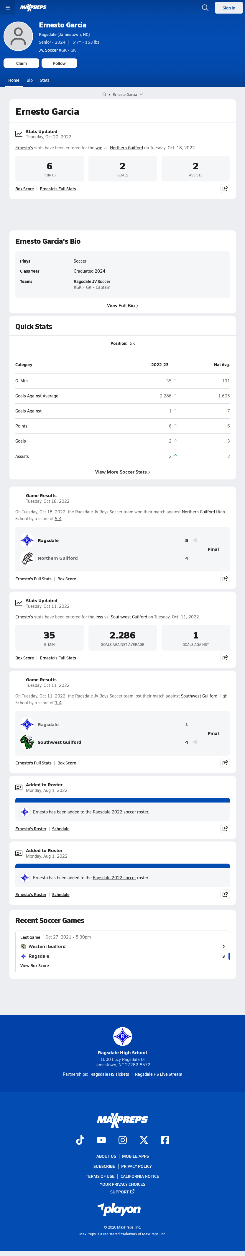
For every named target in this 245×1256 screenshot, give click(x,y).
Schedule (61, 828)
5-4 (58, 518)
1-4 (58, 702)
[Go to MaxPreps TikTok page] (80, 1140)
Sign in (229, 8)
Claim (21, 63)
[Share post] (225, 188)
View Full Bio (122, 305)
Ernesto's (24, 147)
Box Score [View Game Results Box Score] (66, 579)
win (99, 147)
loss (99, 617)
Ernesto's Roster (30, 828)
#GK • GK (57, 50)
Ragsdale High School (122, 1041)
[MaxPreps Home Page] (104, 94)
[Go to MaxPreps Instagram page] (122, 1140)
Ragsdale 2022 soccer (114, 812)
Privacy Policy (136, 1166)
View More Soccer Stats (122, 471)
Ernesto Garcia (62, 24)
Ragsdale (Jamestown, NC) (64, 34)
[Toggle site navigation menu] (7, 7)
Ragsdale (39, 540)
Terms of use (100, 1176)
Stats (45, 80)
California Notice (140, 1176)
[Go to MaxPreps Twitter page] (144, 1140)
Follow (59, 63)
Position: (118, 343)
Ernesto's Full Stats (58, 188)
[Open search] (205, 7)
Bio (30, 80)
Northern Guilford (126, 147)
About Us (106, 1156)
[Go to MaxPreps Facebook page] (165, 1140)
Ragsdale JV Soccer (92, 281)
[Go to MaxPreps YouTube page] (101, 1140)
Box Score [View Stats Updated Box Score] (24, 188)
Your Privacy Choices (122, 1183)
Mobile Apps (135, 1156)
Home (13, 80)
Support (122, 1192)
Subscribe (104, 1166)
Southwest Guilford (129, 617)
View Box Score (34, 965)
